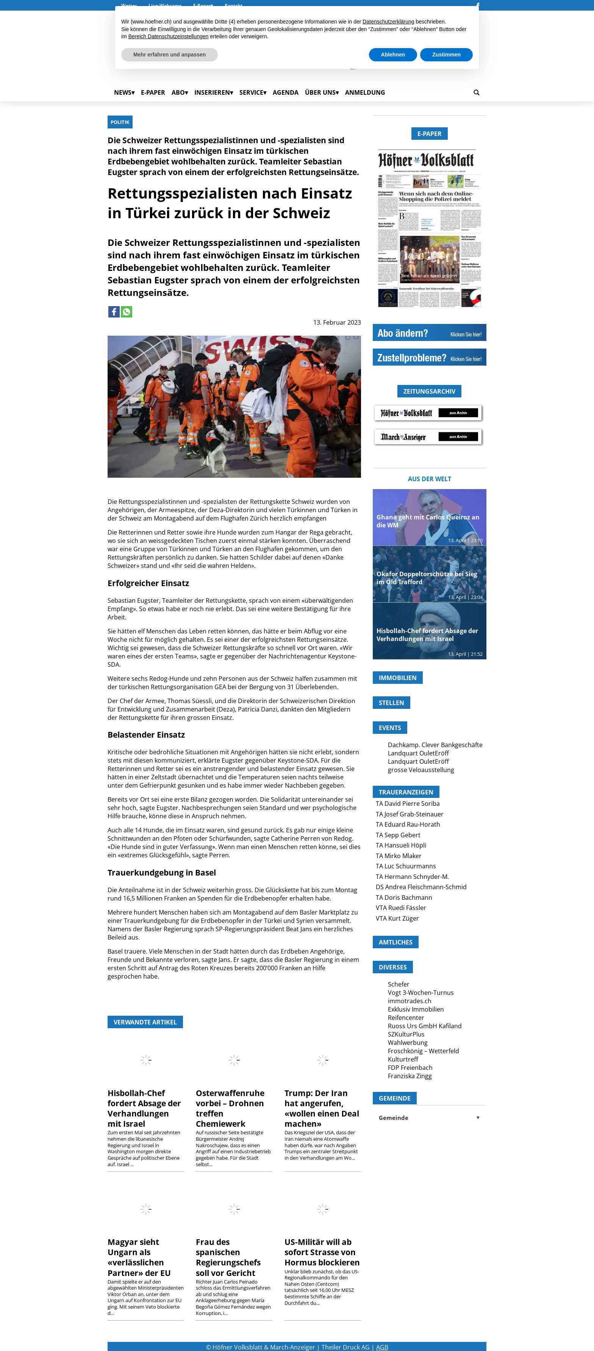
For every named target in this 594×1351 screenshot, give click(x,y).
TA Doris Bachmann (404, 897)
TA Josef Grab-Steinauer (410, 814)
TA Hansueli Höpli (401, 845)
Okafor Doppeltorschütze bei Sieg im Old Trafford (427, 578)
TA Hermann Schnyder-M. (412, 877)
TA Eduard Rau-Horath (408, 824)
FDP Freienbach (410, 1067)
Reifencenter (406, 1017)
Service (251, 92)
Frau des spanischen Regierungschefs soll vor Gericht (228, 1257)
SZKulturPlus (406, 1034)
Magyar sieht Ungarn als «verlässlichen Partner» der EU (139, 1257)
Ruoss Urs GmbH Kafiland (425, 1026)
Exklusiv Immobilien (416, 1009)
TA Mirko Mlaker (399, 856)
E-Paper (153, 92)
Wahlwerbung (408, 1042)
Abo (178, 92)
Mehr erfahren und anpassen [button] (169, 55)
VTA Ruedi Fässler (401, 908)
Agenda (286, 92)
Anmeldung (365, 92)
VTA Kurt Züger (397, 918)
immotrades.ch (409, 1001)
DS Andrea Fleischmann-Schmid (421, 887)
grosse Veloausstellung (421, 770)
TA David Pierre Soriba (408, 803)
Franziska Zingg (410, 1076)
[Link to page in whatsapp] (126, 311)
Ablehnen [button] (393, 55)
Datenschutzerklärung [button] (388, 22)
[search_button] (476, 92)
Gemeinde (429, 1117)
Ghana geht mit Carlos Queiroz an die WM (428, 521)
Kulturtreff (403, 1059)
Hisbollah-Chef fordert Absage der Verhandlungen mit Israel (144, 1108)
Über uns (320, 92)
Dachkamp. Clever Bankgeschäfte (435, 745)
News (122, 92)
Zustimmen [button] (446, 55)
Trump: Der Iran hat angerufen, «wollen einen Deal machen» (321, 1108)
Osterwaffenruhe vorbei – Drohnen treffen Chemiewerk (230, 1108)
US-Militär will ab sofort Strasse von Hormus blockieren (322, 1252)
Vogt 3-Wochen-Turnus (421, 992)
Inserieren (212, 92)
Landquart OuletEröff (418, 753)
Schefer (399, 984)
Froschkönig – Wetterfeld (423, 1051)
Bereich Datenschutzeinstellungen (168, 36)
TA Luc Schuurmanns (406, 866)
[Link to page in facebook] (114, 311)
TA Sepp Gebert (398, 835)
